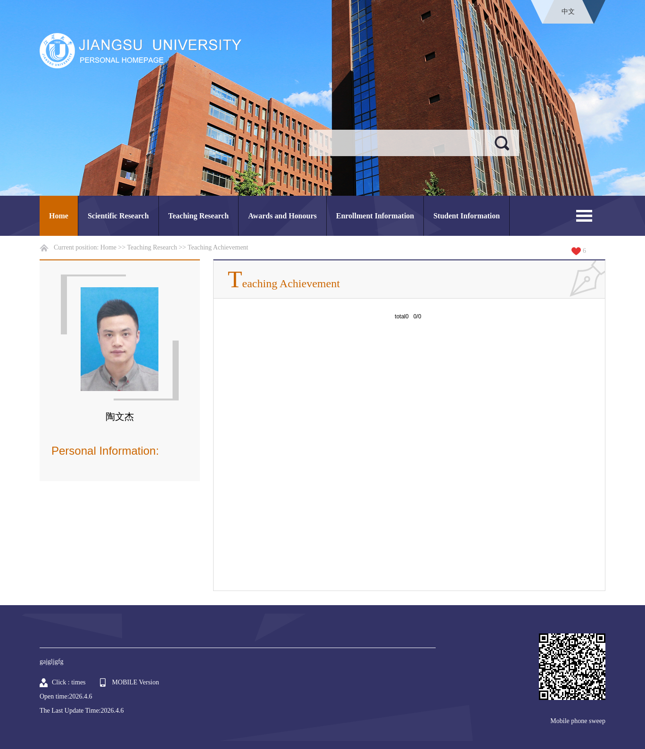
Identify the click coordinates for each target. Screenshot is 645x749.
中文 (568, 11)
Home (58, 216)
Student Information (466, 216)
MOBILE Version (135, 682)
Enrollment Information (375, 216)
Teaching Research (198, 216)
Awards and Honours (282, 216)
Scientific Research (118, 216)
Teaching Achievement (218, 247)
